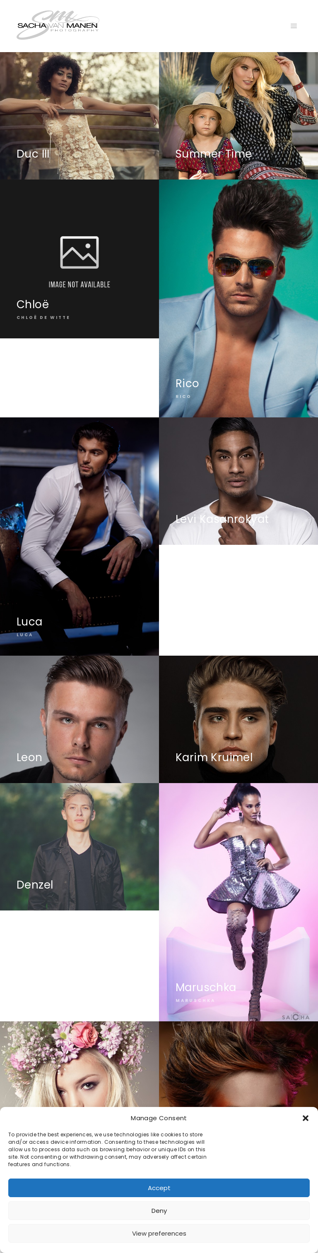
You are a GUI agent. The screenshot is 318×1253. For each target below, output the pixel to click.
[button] (305, 1118)
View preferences (159, 1233)
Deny (159, 1210)
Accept (159, 1188)
